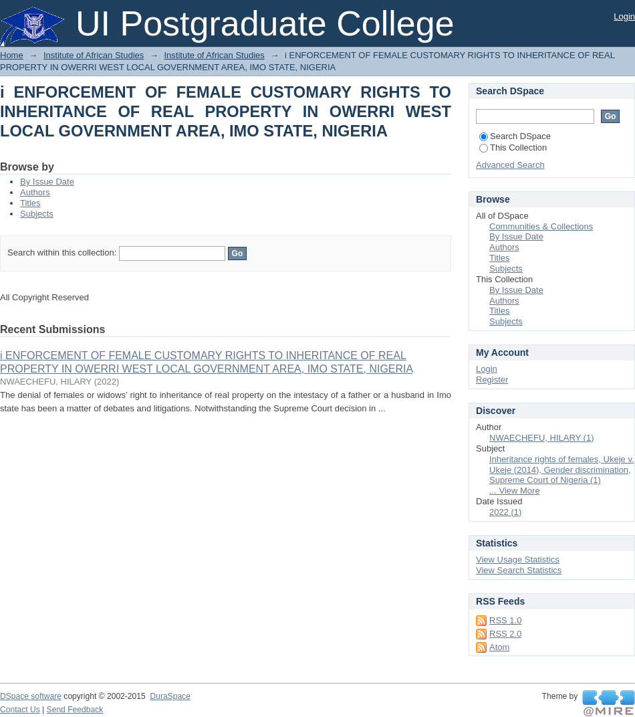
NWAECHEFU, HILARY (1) (541, 438)
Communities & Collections (541, 226)
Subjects (36, 214)
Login (624, 16)
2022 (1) (505, 512)
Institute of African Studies (93, 55)
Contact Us (20, 709)
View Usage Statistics (517, 559)
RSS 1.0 (505, 620)
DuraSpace (170, 696)
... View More (514, 491)
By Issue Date (47, 182)
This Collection (513, 147)
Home (11, 55)
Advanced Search (510, 165)
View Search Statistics (518, 570)
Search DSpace (515, 136)
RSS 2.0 (505, 634)
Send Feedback (75, 709)
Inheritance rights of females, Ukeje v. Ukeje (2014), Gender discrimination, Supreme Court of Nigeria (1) (561, 470)
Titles (30, 203)
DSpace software (30, 696)
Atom (499, 647)
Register (492, 380)
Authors (35, 192)
